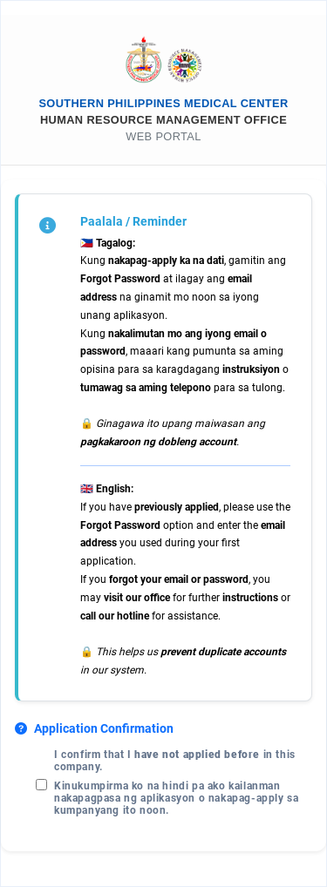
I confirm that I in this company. (175, 760)
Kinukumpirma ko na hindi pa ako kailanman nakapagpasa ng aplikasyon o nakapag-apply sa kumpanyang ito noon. (176, 798)
